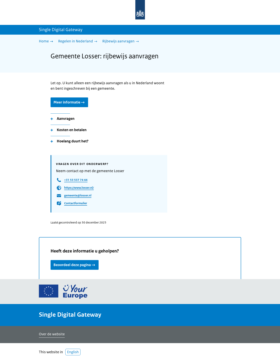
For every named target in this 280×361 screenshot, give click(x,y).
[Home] (47, 42)
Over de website (52, 334)
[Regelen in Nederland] (78, 42)
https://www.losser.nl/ (79, 187)
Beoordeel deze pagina (74, 265)
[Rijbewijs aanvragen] (121, 42)
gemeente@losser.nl (77, 195)
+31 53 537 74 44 (76, 180)
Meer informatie (69, 102)
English (73, 352)
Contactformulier (75, 203)
